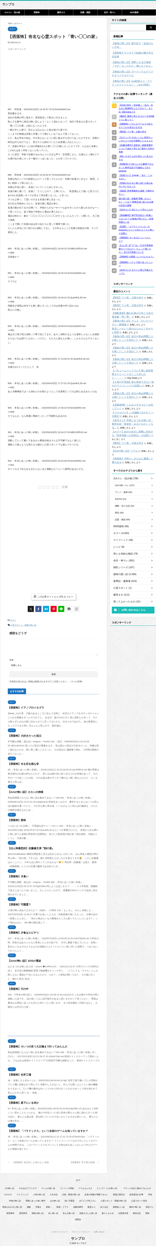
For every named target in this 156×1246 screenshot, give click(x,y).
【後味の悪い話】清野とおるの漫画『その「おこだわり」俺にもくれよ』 (132, 60)
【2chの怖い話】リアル (123, 429)
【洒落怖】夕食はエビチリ (21, 931)
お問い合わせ (99, 1231)
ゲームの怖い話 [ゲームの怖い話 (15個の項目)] (48, 1187)
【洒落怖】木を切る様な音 (21, 762)
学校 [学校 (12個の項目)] (150, 1193)
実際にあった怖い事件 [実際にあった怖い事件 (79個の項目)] (35, 1199)
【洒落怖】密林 (16, 818)
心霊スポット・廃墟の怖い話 (23, 624)
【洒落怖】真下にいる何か (21, 1101)
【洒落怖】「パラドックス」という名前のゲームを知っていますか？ (43, 1129)
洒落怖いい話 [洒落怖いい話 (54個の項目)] (119, 1205)
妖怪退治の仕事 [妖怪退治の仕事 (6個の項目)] (136, 1193)
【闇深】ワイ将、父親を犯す (126, 294)
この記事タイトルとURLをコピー (53, 596)
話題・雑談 (85, 12)
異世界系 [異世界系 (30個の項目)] (23, 1212)
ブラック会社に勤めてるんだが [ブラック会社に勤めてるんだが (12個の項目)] (137, 1187)
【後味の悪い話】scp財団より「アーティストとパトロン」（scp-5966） (133, 79)
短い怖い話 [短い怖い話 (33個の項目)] (53, 1212)
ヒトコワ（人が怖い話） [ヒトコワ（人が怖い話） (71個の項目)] (108, 1187)
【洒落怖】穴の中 (17, 987)
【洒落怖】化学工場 (18, 1073)
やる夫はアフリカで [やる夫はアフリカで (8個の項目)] (28, 1187)
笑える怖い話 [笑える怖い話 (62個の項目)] (69, 1212)
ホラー (13, 620)
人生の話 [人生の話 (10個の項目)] (54, 1193)
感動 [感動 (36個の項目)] (29, 1205)
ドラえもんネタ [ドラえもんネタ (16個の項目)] (85, 1187)
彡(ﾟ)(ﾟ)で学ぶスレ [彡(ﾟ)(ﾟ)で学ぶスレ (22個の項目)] (87, 1199)
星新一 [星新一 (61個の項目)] (49, 1205)
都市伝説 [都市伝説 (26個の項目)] (137, 1212)
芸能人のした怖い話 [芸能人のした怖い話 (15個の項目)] (88, 1212)
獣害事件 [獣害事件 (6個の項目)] (10, 1212)
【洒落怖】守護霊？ (18, 903)
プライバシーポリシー (81, 1231)
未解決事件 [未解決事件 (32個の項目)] (78, 1205)
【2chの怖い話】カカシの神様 (23, 790)
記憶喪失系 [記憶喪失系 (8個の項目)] (123, 1212)
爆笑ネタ (61, 12)
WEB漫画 (134, 12)
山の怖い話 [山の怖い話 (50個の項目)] (55, 1199)
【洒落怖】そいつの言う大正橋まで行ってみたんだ (34, 1045)
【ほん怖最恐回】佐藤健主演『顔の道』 (28, 847)
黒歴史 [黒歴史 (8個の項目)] (78, 1218)
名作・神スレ (110, 12)
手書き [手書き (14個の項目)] (38, 1205)
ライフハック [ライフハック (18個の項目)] (22, 1193)
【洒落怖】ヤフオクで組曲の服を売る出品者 (133, 53)
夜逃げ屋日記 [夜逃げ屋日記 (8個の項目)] (119, 1193)
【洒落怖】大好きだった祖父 (22, 734)
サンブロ (8, 4)
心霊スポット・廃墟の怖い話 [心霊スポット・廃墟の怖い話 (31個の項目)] (113, 1199)
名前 (11, 658)
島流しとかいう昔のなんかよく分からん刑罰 (133, 325)
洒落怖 (37, 12)
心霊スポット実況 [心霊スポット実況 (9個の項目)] (139, 1199)
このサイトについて (59, 1231)
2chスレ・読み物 (12, 12)
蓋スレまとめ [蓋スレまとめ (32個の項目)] (108, 1212)
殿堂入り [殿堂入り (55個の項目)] (92, 1205)
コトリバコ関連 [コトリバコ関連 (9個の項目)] (67, 1187)
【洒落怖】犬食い (17, 875)
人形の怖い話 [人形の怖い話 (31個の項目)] (39, 1193)
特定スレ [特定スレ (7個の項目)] (150, 1205)
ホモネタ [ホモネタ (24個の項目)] (8, 1193)
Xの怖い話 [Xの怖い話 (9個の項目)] (9, 1187)
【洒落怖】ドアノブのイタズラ (24, 706)
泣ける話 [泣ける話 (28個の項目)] (104, 1205)
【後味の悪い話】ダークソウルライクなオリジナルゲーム (133, 70)
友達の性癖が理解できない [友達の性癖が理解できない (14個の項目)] (96, 1193)
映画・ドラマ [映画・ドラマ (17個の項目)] (62, 1205)
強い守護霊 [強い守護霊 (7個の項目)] (69, 1199)
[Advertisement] (33, 73)
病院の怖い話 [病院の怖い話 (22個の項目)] (38, 1212)
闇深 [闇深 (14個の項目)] (147, 1212)
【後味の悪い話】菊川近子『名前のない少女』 (132, 45)
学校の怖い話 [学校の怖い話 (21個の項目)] (15, 1199)
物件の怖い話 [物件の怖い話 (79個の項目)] (135, 1205)
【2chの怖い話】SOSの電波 (22, 959)
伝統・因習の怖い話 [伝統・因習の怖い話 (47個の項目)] (71, 1193)
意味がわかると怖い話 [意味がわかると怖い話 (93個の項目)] (12, 1205)
